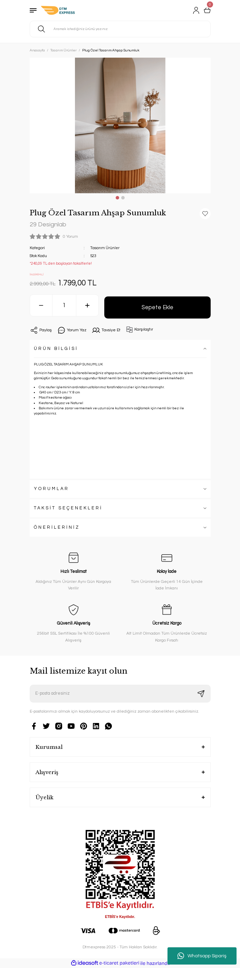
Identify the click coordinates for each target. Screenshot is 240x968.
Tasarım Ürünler (104, 248)
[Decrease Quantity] (41, 305)
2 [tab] (123, 197)
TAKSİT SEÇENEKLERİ (68, 508)
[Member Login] (196, 10)
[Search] (120, 29)
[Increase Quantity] (87, 305)
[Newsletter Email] (120, 694)
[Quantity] (64, 305)
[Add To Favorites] (205, 213)
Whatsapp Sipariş (202, 956)
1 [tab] (117, 197)
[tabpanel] (120, 125)
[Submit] (201, 694)
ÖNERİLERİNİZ (57, 527)
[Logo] (58, 10)
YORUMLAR (51, 489)
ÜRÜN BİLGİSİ (56, 348)
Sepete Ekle (157, 307)
